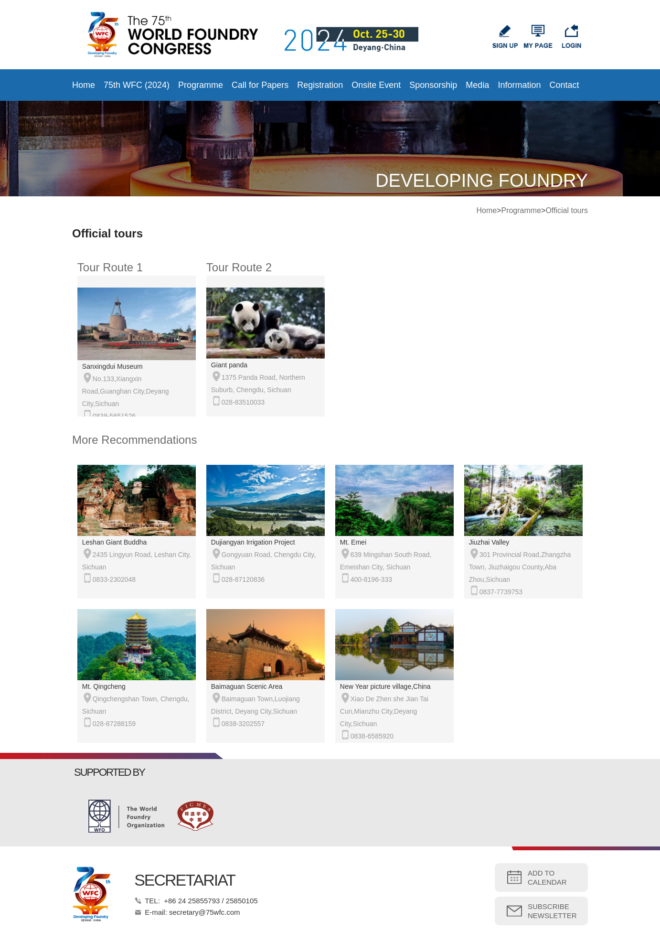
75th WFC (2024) (137, 85)
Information (519, 85)
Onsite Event (376, 85)
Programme (200, 85)
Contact (564, 85)
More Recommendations (134, 439)
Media (477, 85)
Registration (320, 85)
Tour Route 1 (110, 267)
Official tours (566, 210)
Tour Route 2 (239, 267)
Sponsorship (433, 85)
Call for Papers (260, 85)
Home (83, 85)
